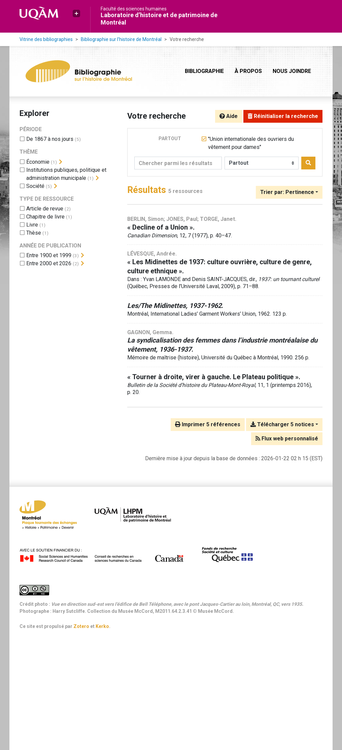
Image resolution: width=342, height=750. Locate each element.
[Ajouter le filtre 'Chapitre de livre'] (45, 216)
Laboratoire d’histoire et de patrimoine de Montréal (159, 18)
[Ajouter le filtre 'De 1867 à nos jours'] (49, 139)
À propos (248, 71)
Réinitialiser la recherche (283, 116)
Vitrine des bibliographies (46, 39)
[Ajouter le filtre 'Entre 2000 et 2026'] (48, 263)
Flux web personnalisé (286, 438)
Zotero (81, 626)
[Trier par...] (289, 192)
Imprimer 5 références (207, 424)
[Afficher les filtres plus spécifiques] (60, 162)
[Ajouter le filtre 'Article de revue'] (44, 208)
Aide (228, 116)
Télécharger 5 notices (282, 424)
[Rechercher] (308, 163)
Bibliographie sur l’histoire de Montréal (121, 39)
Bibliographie (204, 71)
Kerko (102, 626)
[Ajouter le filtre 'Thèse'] (33, 233)
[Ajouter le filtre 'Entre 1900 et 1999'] (48, 255)
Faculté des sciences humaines (134, 9)
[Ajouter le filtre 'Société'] (35, 186)
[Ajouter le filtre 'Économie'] (37, 162)
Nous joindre (292, 71)
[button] (76, 13)
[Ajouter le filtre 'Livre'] (32, 225)
